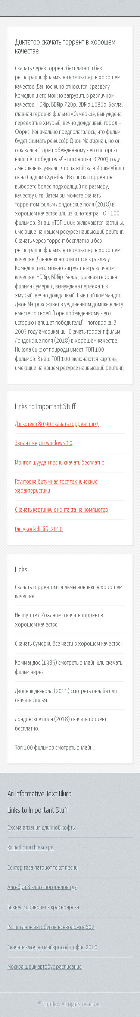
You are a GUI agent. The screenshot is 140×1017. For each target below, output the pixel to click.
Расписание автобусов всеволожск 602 (50, 927)
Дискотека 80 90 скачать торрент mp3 (57, 424)
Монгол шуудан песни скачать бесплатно (60, 463)
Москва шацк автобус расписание (44, 967)
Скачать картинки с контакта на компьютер (61, 510)
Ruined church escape (30, 848)
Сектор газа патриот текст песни (42, 868)
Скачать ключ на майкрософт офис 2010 (52, 947)
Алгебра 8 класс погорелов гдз (42, 887)
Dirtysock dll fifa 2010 (39, 529)
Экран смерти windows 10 (43, 443)
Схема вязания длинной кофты (41, 828)
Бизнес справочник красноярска (43, 907)
